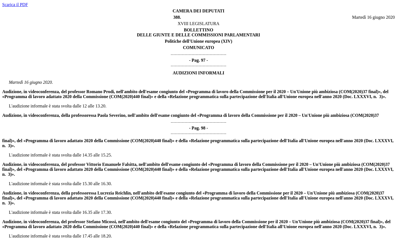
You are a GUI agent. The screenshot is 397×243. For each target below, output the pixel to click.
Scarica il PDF (15, 4)
